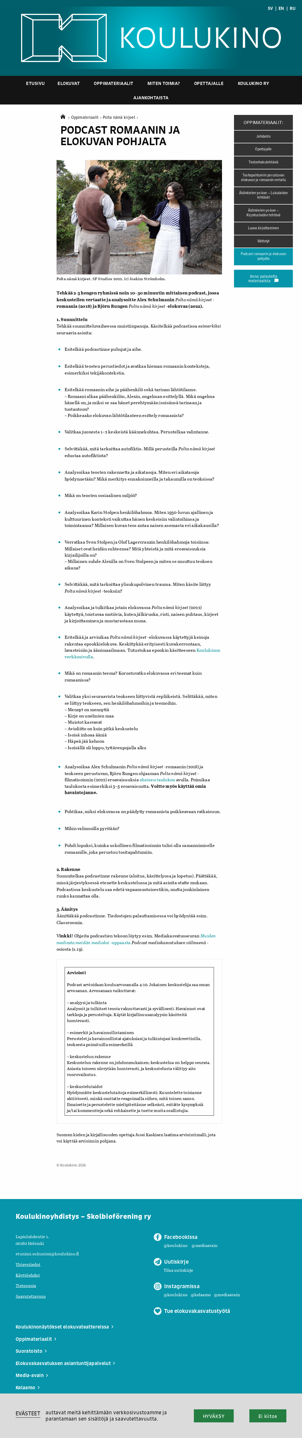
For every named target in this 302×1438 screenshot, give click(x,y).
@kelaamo (201, 1295)
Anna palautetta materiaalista (263, 279)
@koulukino (176, 1245)
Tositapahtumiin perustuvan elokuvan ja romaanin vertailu (263, 178)
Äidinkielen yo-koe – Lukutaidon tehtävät (263, 195)
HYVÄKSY (214, 1416)
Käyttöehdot (28, 1275)
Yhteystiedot (28, 1264)
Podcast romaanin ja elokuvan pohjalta (263, 256)
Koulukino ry (253, 83)
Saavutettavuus (31, 1296)
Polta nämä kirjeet (120, 118)
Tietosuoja (26, 1285)
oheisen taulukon (157, 779)
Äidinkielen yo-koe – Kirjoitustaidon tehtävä (263, 213)
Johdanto (263, 136)
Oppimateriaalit (113, 83)
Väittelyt (263, 241)
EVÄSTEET (28, 1413)
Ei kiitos (267, 1416)
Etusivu (35, 83)
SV (270, 8)
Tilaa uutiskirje (178, 1270)
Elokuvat (69, 83)
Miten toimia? (163, 83)
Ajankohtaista (151, 97)
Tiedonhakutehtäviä (264, 162)
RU (292, 8)
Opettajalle (209, 83)
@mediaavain (205, 1245)
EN (281, 8)
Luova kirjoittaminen (263, 228)
